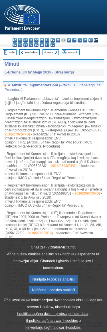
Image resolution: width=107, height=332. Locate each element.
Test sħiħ (73, 52)
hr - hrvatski (69, 40)
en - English (53, 40)
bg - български (15, 40)
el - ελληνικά (47, 40)
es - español (20, 40)
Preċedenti (31, 52)
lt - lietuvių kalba (85, 40)
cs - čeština (25, 40)
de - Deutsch (36, 40)
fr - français (58, 40)
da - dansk (31, 40)
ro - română (31, 44)
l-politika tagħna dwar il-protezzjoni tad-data (52, 322)
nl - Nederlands (15, 44)
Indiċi (12, 52)
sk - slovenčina (36, 44)
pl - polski (20, 44)
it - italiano (74, 40)
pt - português (25, 44)
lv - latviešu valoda (80, 40)
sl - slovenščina (42, 44)
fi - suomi (47, 44)
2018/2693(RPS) (87, 193)
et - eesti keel (42, 40)
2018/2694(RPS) (63, 166)
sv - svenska (53, 44)
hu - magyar (90, 40)
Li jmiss (48, 52)
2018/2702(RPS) (17, 134)
